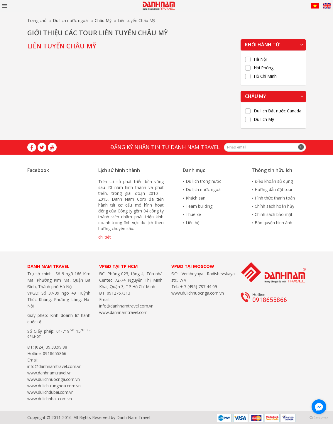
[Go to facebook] (319, 406)
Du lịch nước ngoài (71, 20)
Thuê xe (193, 214)
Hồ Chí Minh (265, 76)
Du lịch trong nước (203, 181)
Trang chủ (37, 20)
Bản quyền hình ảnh (273, 222)
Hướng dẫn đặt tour (274, 189)
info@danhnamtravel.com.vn (54, 366)
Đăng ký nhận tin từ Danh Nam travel (165, 147)
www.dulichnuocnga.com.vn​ (53, 379)
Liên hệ (193, 222)
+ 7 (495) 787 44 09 (198, 286)
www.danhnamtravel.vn (49, 373)
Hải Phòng (263, 67)
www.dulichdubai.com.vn (50, 392)
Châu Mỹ (103, 20)
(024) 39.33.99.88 (51, 347)
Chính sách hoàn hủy (274, 206)
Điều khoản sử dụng (274, 181)
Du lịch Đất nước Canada (277, 111)
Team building (199, 206)
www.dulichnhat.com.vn (49, 398)
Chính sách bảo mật (274, 214)
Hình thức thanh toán (275, 198)
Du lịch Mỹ (264, 119)
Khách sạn (195, 198)
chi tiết (104, 237)
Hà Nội (260, 59)
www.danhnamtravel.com (123, 312)
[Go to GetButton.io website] (319, 418)
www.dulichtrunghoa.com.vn (54, 385)
